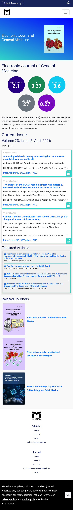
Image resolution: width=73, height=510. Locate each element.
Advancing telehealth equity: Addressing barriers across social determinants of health (33, 157)
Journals (36, 434)
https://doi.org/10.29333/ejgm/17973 (20, 240)
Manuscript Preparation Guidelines (36, 468)
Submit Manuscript (13, 3)
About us (36, 465)
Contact (36, 438)
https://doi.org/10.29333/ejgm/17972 (20, 205)
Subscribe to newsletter (36, 442)
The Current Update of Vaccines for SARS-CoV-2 (27, 266)
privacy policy (9, 499)
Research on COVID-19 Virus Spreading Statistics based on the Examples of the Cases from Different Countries (33, 285)
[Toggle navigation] (66, 12)
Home (36, 430)
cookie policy (29, 499)
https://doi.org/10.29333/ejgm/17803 (20, 173)
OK (67, 494)
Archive (37, 461)
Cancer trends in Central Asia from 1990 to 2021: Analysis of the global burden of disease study (35, 218)
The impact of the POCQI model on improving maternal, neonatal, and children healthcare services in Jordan (33, 186)
